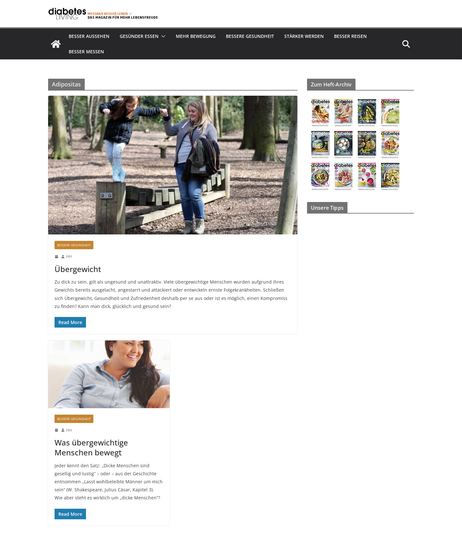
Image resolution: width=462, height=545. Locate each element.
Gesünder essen (139, 36)
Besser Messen (86, 51)
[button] (162, 36)
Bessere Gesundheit (250, 36)
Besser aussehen (89, 36)
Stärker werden (304, 36)
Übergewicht (78, 269)
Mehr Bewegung (196, 36)
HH (69, 256)
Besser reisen (350, 36)
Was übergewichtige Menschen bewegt (91, 447)
